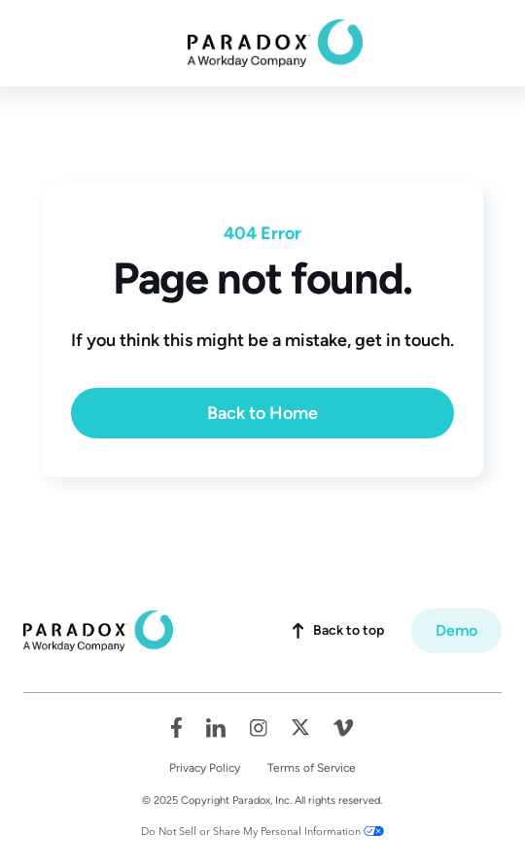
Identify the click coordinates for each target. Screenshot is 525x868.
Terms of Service (311, 768)
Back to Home (262, 413)
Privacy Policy (204, 768)
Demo (456, 630)
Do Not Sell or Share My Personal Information (251, 831)
